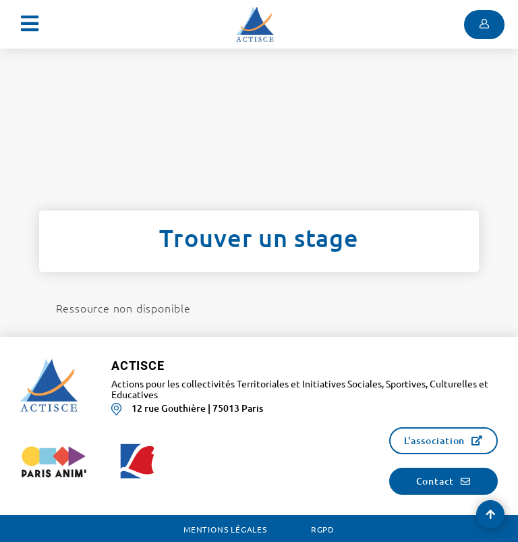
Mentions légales (225, 529)
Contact (435, 481)
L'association (434, 440)
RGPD (323, 529)
